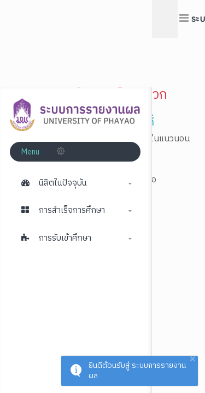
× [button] (192, 359)
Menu (31, 152)
